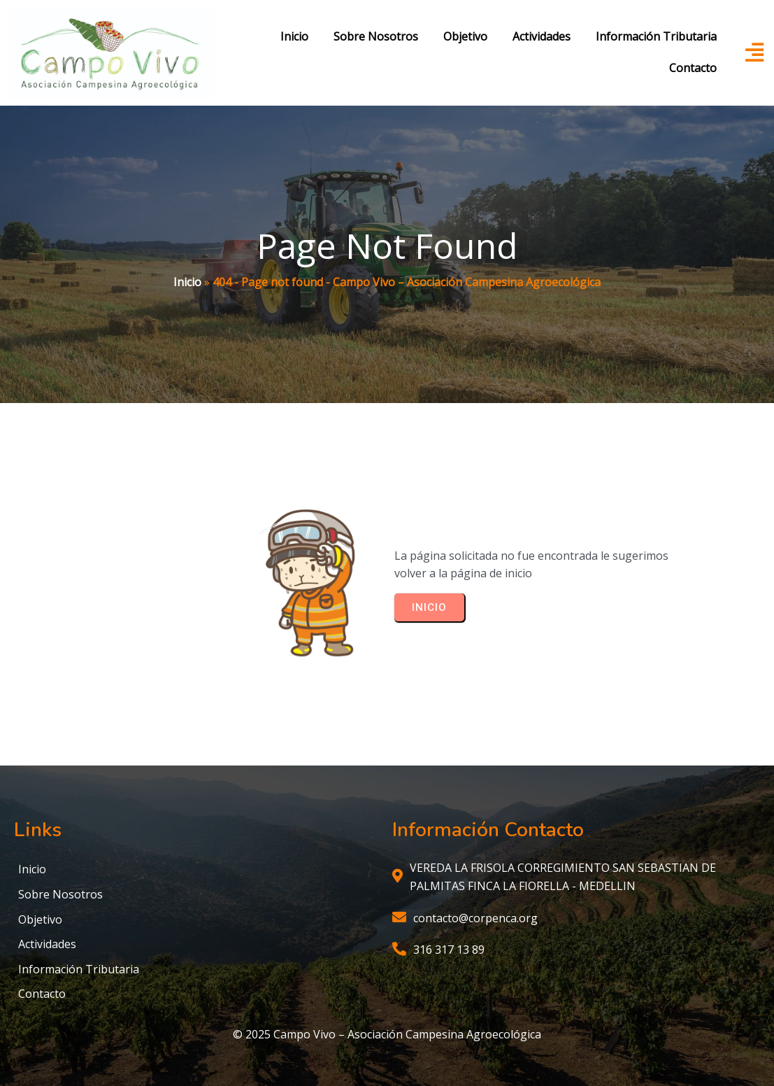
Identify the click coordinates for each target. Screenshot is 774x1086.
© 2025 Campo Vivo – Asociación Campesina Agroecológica (387, 1034)
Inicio (187, 282)
